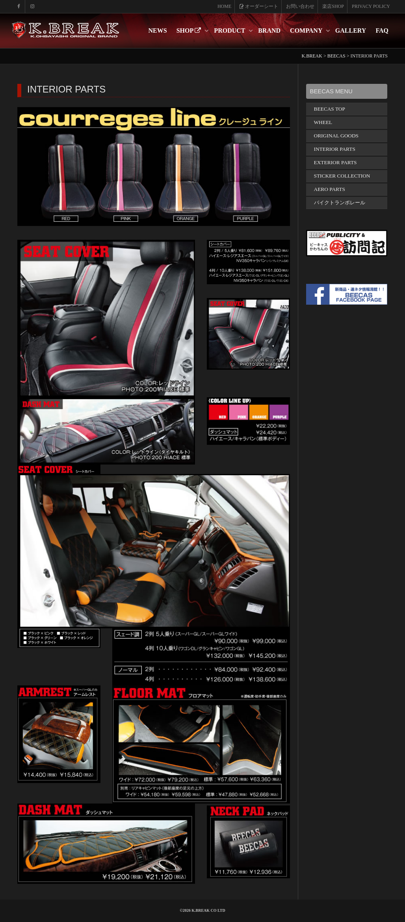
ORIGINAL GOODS (336, 136)
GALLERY (350, 30)
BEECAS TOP (329, 109)
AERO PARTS (329, 189)
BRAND (269, 30)
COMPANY (307, 30)
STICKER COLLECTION (342, 176)
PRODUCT (230, 30)
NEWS (158, 30)
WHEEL (323, 122)
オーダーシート (258, 6)
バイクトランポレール (339, 203)
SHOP (189, 30)
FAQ (381, 30)
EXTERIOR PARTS (335, 162)
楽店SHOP (333, 6)
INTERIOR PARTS (334, 149)
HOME (224, 6)
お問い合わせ (300, 6)
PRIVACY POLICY (371, 6)
